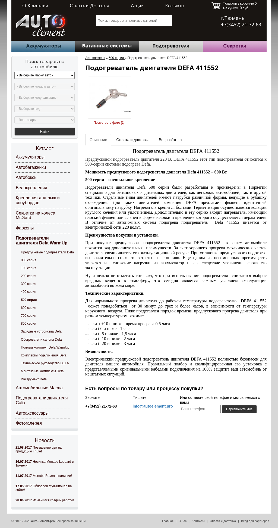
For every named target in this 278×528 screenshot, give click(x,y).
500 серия (29, 300)
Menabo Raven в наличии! (43, 476)
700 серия (28, 316)
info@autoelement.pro (153, 406)
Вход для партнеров (255, 521)
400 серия (28, 292)
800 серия (28, 323)
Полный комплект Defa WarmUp (45, 347)
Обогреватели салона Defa (41, 339)
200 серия (28, 276)
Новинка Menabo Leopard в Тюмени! (44, 463)
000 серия (28, 260)
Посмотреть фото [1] (108, 123)
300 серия (28, 284)
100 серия (28, 268)
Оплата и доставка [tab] (132, 140)
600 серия (28, 308)
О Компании (35, 5)
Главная (167, 521)
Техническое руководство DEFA (45, 363)
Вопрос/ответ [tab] (170, 140)
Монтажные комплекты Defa (42, 371)
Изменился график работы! (44, 500)
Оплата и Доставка (89, 5)
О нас (183, 521)
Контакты (174, 5)
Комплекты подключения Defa (43, 355)
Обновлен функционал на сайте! (43, 488)
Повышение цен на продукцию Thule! (38, 449)
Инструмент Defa (34, 379)
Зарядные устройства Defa (41, 331)
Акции (137, 5)
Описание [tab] (98, 140)
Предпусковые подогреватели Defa (47, 252)
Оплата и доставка (223, 521)
